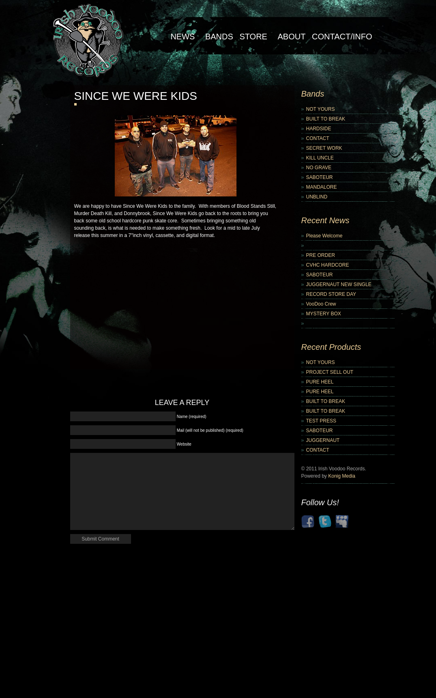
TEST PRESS (321, 421)
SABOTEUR (319, 177)
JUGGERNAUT (323, 440)
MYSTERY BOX (323, 314)
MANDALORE (321, 187)
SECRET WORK (324, 148)
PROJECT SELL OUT (330, 372)
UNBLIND (317, 197)
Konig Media (341, 476)
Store (253, 36)
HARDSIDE (318, 128)
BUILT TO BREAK (325, 119)
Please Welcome (324, 236)
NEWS (182, 36)
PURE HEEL (320, 382)
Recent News (325, 220)
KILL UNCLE (320, 158)
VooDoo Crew (321, 304)
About (292, 36)
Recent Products (331, 347)
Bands (219, 36)
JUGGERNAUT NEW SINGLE (339, 284)
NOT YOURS (320, 109)
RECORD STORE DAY (331, 294)
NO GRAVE (318, 167)
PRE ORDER (320, 255)
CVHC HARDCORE (327, 265)
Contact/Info (342, 36)
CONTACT (317, 138)
